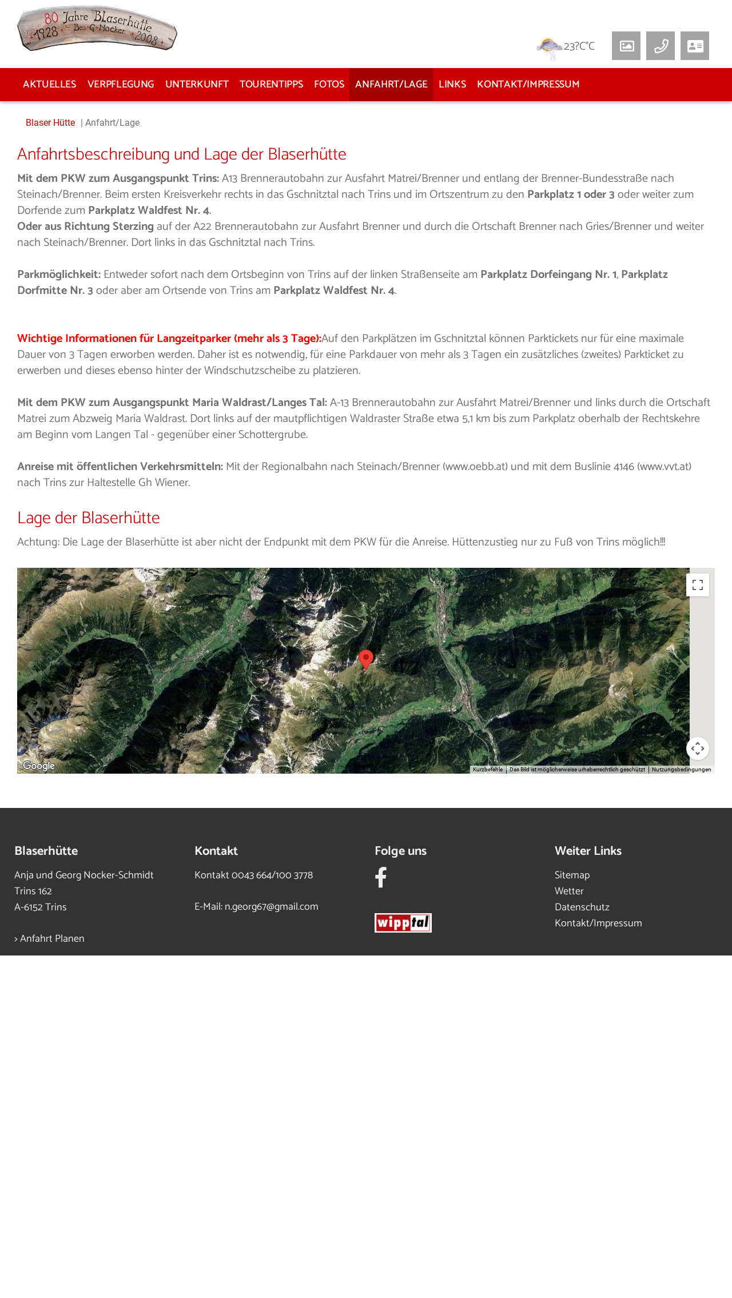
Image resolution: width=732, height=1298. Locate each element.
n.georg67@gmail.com (272, 1249)
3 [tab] (357, 423)
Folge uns (401, 1194)
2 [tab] (340, 423)
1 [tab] (323, 423)
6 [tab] (409, 423)
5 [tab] (391, 423)
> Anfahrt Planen (49, 1281)
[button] (695, 45)
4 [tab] (374, 423)
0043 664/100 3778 (272, 1218)
